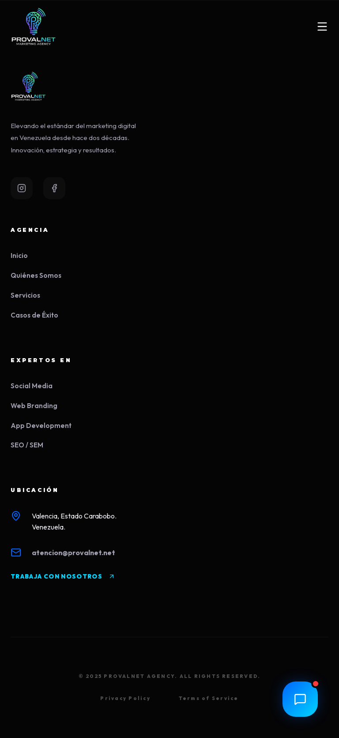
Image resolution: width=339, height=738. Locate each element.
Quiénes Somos (36, 275)
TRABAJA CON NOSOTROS (63, 576)
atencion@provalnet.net (73, 552)
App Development (41, 425)
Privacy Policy (125, 698)
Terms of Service (209, 698)
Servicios (25, 295)
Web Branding (34, 405)
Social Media (32, 386)
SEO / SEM (27, 445)
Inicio (19, 255)
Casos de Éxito (34, 315)
